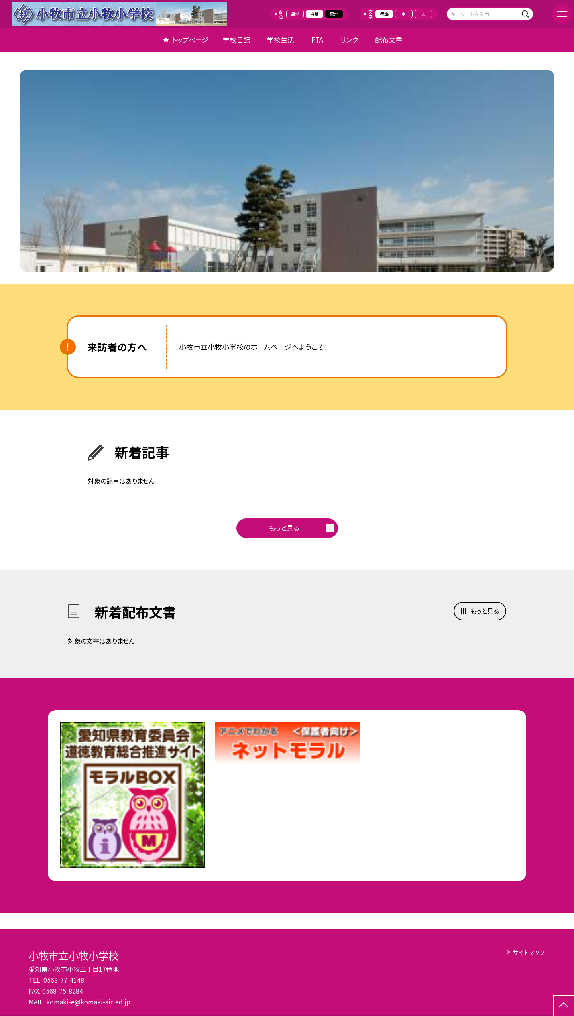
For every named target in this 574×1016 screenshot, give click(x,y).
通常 (295, 14)
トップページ (190, 40)
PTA (317, 40)
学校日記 (236, 40)
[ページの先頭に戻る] (564, 1006)
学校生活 (280, 40)
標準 (384, 14)
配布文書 (388, 40)
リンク (349, 40)
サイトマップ (528, 952)
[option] (287, 171)
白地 (314, 14)
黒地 (334, 14)
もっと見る (284, 528)
